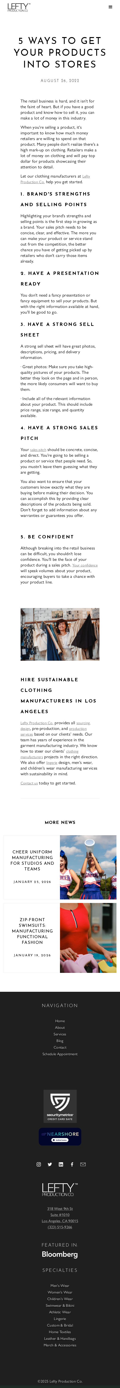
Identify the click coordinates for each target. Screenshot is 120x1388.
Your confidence (85, 565)
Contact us (29, 783)
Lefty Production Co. (37, 722)
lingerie (51, 762)
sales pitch (38, 449)
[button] (110, 7)
